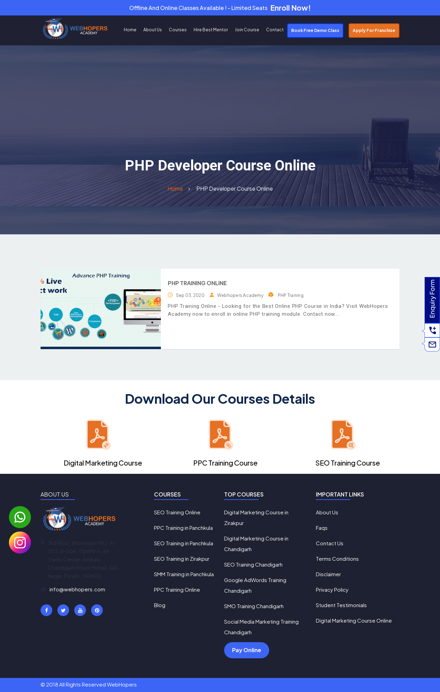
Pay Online (246, 650)
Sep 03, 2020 (190, 295)
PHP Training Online (197, 283)
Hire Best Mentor (211, 29)
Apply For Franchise (374, 30)
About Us (152, 29)
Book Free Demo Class (315, 30)
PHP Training (291, 295)
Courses (178, 29)
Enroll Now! (290, 7)
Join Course (247, 29)
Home (130, 29)
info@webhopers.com (77, 589)
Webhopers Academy (240, 295)
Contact (275, 29)
